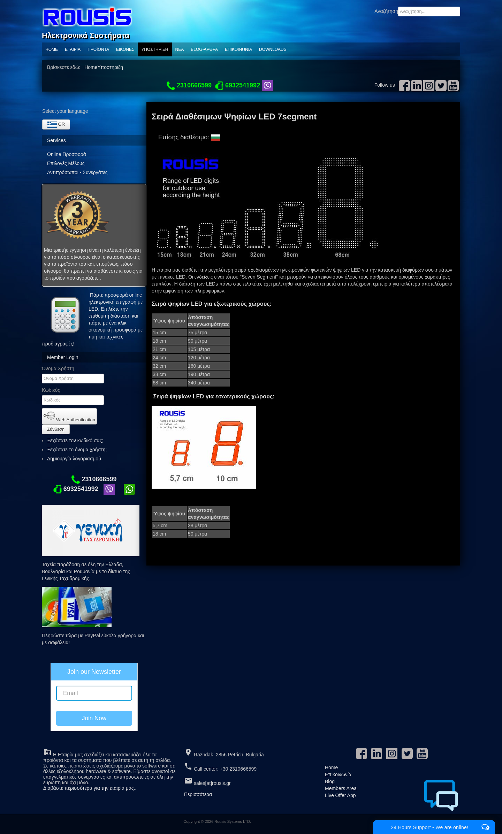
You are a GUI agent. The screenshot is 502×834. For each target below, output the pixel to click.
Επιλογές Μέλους (65, 163)
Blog (330, 781)
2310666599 (93, 479)
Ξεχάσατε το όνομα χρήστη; (77, 449)
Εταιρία (73, 49)
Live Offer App (340, 795)
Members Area (341, 788)
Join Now (94, 718)
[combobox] (429, 11)
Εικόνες (125, 49)
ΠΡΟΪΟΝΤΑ (98, 49)
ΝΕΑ (179, 49)
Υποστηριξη (154, 49)
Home (51, 49)
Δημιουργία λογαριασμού (77, 458)
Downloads (273, 49)
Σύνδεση (55, 429)
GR (56, 125)
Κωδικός (51, 390)
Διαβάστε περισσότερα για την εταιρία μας (88, 788)
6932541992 (75, 488)
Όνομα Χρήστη (58, 368)
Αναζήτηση (386, 11)
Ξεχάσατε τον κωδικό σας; (75, 440)
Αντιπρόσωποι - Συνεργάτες (77, 172)
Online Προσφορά (66, 154)
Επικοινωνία (238, 49)
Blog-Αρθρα (204, 49)
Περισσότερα (198, 794)
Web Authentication (69, 416)
